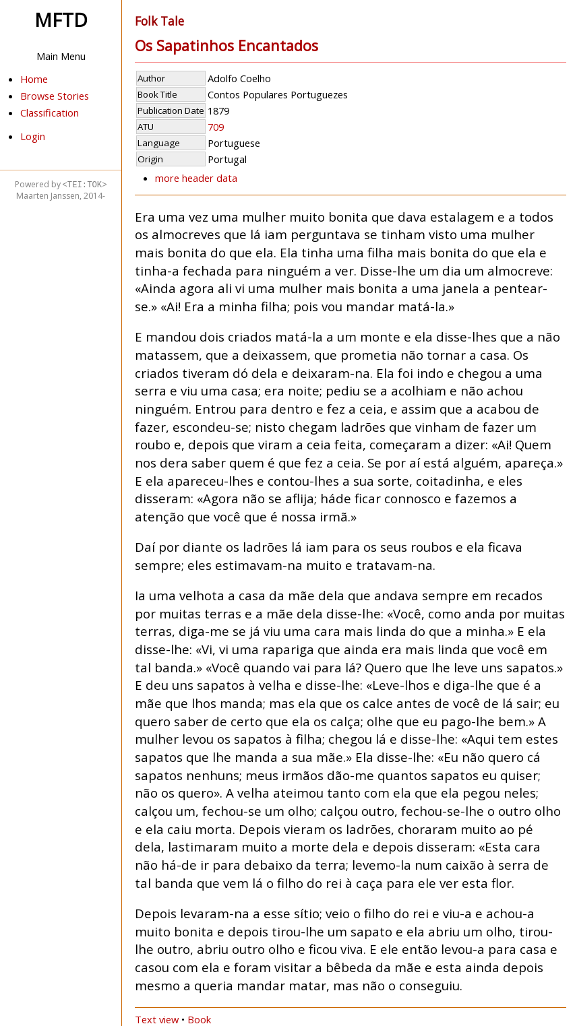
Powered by (61, 184)
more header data (196, 178)
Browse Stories (54, 95)
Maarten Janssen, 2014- (60, 195)
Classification (49, 112)
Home (34, 79)
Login (32, 136)
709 (216, 126)
